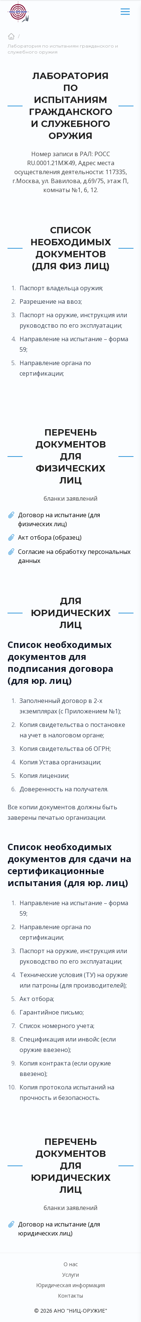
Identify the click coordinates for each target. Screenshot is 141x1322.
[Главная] (11, 36)
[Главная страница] (18, 11)
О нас (71, 1264)
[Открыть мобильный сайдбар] (125, 11)
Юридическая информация (70, 1285)
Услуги (70, 1274)
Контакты (70, 1295)
